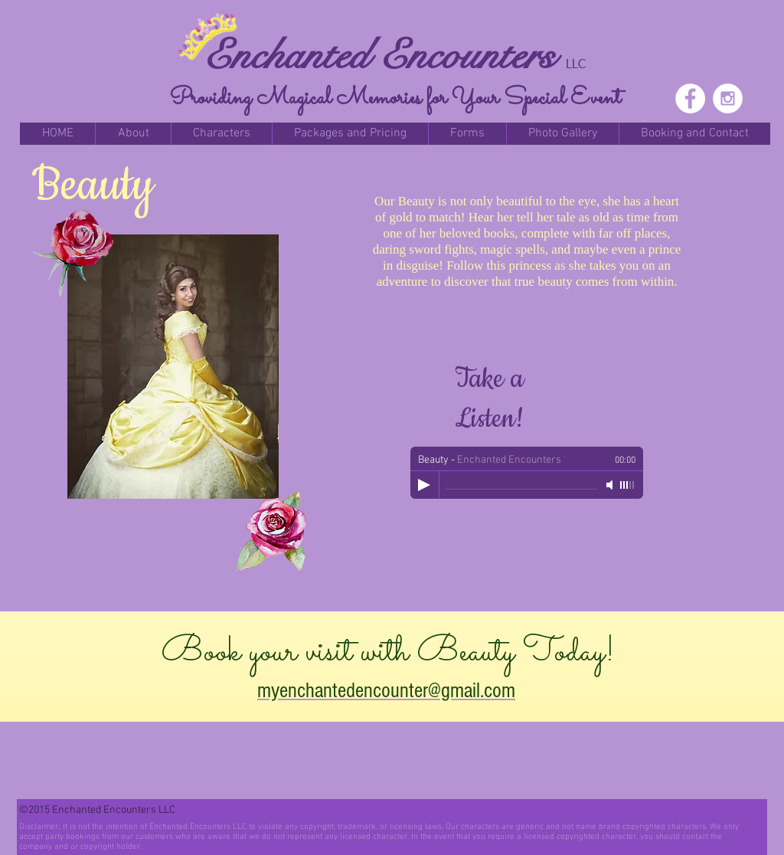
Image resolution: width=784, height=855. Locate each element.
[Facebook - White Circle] (690, 98)
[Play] (424, 485)
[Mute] (611, 485)
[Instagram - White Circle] (728, 98)
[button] (133, 134)
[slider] (627, 485)
